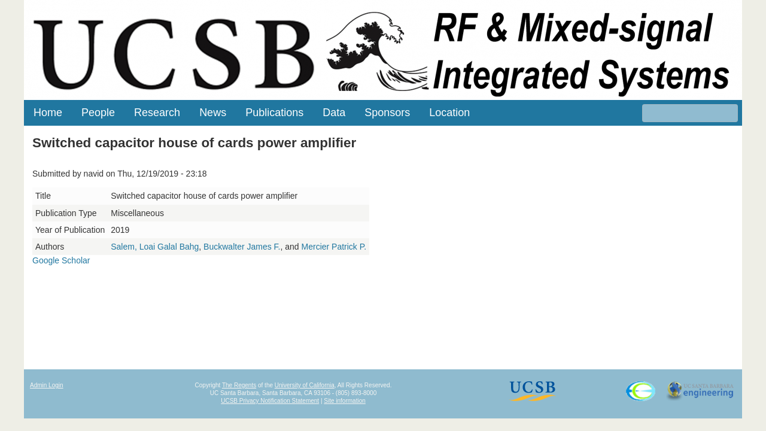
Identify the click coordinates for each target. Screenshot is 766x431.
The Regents (239, 385)
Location (449, 113)
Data (334, 113)
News (212, 113)
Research (157, 113)
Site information (344, 400)
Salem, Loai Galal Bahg (155, 246)
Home (48, 113)
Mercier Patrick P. (334, 246)
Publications (274, 113)
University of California (305, 385)
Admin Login (46, 385)
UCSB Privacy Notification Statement (270, 400)
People (98, 113)
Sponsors (387, 113)
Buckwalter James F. (241, 246)
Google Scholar (61, 260)
